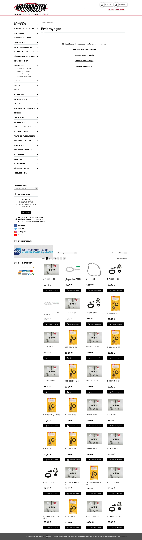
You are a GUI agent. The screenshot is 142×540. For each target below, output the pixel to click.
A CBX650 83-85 (49, 381)
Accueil (43, 22)
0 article (108, 5)
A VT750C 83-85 (113, 482)
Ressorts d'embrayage (23, 71)
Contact (122, 5)
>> (64, 258)
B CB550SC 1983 (113, 313)
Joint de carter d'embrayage (84, 50)
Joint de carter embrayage (24, 76)
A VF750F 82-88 (91, 415)
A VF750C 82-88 (91, 448)
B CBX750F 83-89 (113, 381)
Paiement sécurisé (26, 268)
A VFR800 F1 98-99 (92, 516)
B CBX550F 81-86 (71, 347)
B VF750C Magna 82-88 (51, 415)
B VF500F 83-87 (91, 313)
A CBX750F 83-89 (92, 381)
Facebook (19, 225)
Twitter (19, 229)
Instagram (20, 232)
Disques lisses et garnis (84, 55)
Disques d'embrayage (22, 74)
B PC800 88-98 (70, 517)
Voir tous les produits (122, 258)
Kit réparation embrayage (23, 68)
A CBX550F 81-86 (49, 347)
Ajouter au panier (53, 290)
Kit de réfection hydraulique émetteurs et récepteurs (84, 44)
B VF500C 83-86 (113, 279)
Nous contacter (26, 206)
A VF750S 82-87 (112, 415)
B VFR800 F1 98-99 (114, 516)
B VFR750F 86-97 (49, 482)
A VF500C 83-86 (49, 279)
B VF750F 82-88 (70, 449)
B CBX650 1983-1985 (72, 381)
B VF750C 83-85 (70, 415)
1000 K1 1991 (90, 279)
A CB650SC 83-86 (92, 347)
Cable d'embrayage (84, 66)
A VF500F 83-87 (70, 313)
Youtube (19, 235)
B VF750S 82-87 (48, 449)
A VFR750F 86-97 (113, 448)
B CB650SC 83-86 (113, 347)
